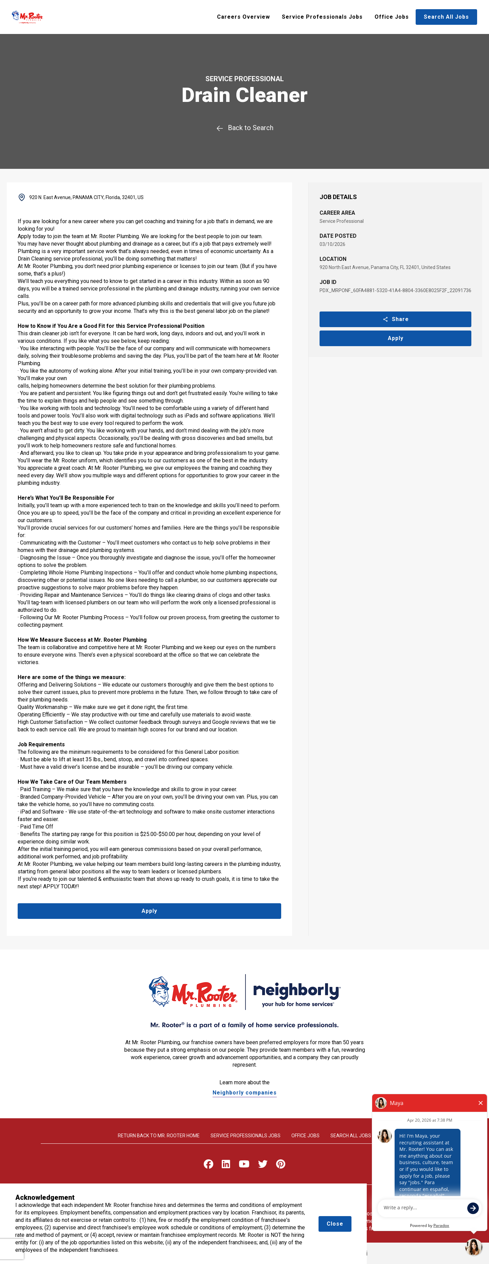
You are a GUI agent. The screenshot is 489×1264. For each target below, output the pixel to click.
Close (335, 1224)
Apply (395, 338)
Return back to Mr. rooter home (159, 1135)
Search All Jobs (446, 17)
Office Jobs (392, 17)
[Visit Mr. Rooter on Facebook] (208, 1165)
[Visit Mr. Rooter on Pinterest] (281, 1165)
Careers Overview (243, 17)
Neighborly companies (245, 1092)
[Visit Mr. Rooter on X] (263, 1165)
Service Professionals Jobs (322, 17)
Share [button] (395, 319)
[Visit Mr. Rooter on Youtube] (244, 1165)
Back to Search (244, 128)
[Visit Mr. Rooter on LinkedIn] (226, 1165)
